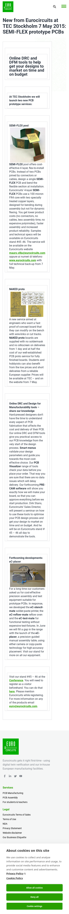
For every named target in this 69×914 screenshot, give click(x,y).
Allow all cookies (34, 887)
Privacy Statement (12, 828)
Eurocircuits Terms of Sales (17, 814)
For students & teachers (15, 802)
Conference (16, 680)
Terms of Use (9, 819)
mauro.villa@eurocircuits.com (27, 253)
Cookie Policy (14, 878)
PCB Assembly (10, 797)
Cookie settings (34, 906)
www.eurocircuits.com (22, 260)
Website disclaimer (12, 832)
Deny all (34, 897)
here (12, 691)
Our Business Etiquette (14, 837)
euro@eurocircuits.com (23, 706)
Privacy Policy (14, 873)
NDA (5, 823)
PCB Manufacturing (13, 793)
